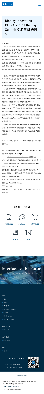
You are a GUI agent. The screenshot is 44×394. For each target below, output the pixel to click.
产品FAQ (22, 219)
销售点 (15, 235)
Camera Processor (9, 309)
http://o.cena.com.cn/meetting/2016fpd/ (21, 157)
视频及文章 (6, 326)
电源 (4, 302)
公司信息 (5, 337)
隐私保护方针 (22, 375)
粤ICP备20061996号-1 (11, 386)
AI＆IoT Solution (8, 319)
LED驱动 (5, 306)
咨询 (28, 235)
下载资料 (9, 219)
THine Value (7, 330)
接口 (4, 299)
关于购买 (35, 219)
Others (5, 312)
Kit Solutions (7, 316)
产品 (4, 296)
